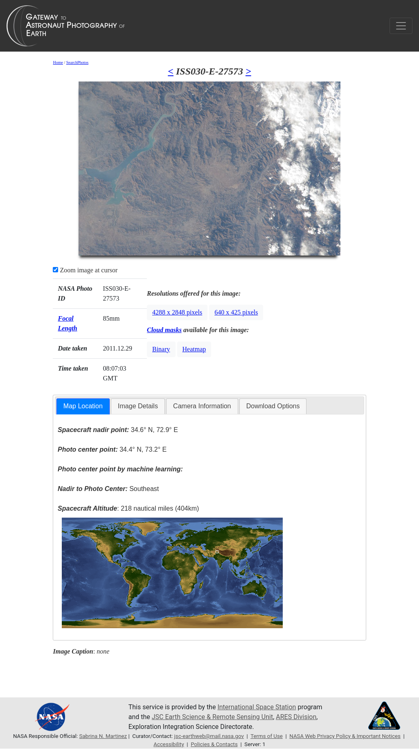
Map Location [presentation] (83, 406)
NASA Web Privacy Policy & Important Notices (345, 736)
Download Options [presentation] (273, 406)
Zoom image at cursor (85, 270)
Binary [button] (161, 349)
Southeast (108, 488)
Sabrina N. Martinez (103, 736)
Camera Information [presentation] (202, 406)
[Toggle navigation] (401, 26)
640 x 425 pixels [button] (236, 312)
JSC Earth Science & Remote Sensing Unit (212, 717)
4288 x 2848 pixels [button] (177, 312)
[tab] (83, 406)
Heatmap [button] (194, 349)
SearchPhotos (77, 62)
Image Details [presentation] (138, 406)
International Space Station (256, 707)
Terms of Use (266, 736)
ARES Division (296, 717)
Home (58, 62)
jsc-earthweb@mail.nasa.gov (209, 736)
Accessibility (168, 744)
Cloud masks (164, 329)
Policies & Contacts (214, 744)
